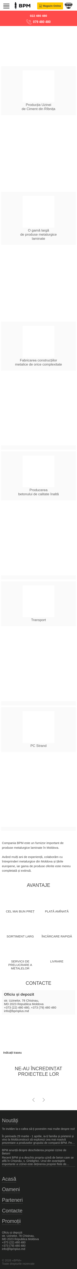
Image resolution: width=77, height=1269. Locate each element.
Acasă (9, 1179)
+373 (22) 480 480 (13, 1242)
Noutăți (10, 1120)
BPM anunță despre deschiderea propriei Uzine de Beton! (34, 1152)
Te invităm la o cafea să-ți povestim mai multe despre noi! (38, 1128)
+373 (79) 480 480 (43, 1007)
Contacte (12, 1210)
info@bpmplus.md (16, 1011)
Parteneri (12, 1200)
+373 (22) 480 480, (17, 1007)
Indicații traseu (12, 1052)
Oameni (11, 1189)
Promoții (11, 1221)
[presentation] (33, 1098)
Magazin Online (50, 6)
